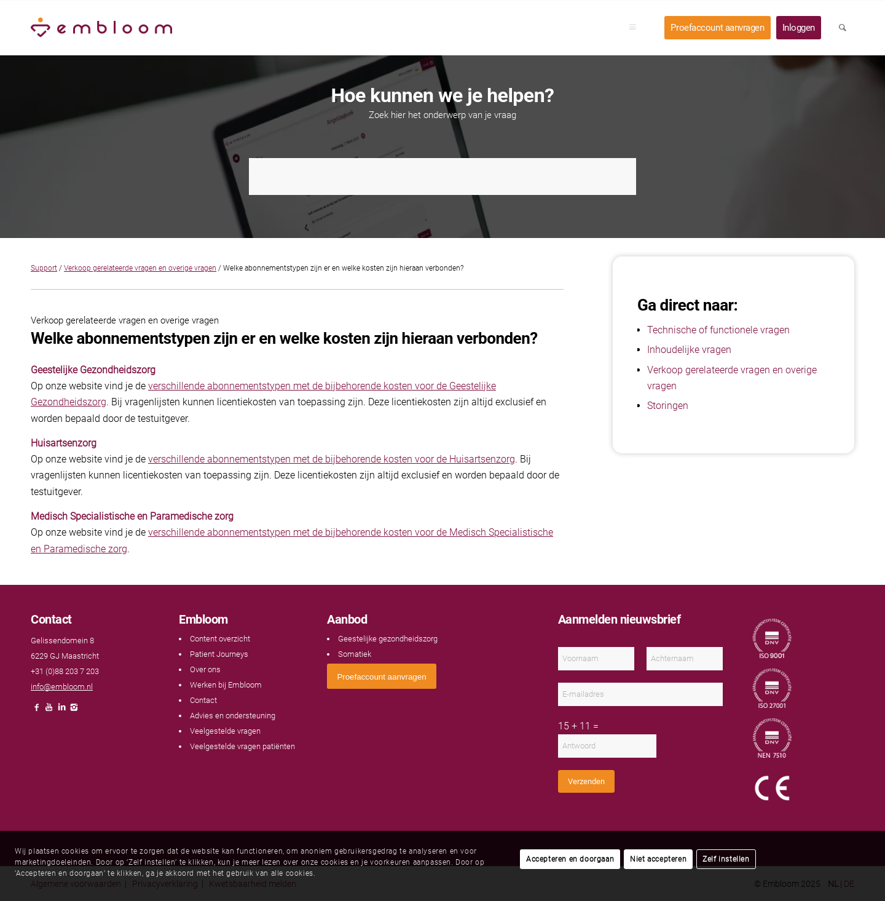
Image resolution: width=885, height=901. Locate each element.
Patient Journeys (219, 654)
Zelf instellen (725, 859)
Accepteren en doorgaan (570, 859)
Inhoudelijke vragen (689, 349)
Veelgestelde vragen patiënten (242, 746)
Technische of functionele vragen (718, 330)
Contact (203, 700)
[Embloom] (101, 28)
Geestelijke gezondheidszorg (388, 638)
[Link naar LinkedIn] (61, 710)
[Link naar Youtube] (49, 710)
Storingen (667, 405)
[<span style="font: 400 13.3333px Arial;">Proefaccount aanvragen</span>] (381, 676)
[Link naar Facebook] (37, 710)
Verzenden (586, 781)
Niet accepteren (658, 859)
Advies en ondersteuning (232, 715)
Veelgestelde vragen (225, 731)
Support (44, 268)
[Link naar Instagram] (74, 710)
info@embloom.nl (62, 686)
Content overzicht (220, 638)
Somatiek (354, 654)
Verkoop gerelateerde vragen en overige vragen (140, 268)
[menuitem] (637, 28)
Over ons (205, 669)
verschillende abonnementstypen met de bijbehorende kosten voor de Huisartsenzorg (331, 459)
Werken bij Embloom (226, 684)
